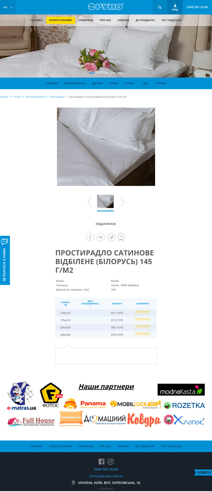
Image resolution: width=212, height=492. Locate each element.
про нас (105, 20)
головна (36, 20)
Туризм (160, 83)
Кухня (113, 83)
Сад (144, 83)
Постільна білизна (35, 96)
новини (123, 20)
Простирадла (57, 96)
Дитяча (97, 83)
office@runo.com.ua (106, 476)
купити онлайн (61, 20)
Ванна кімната (75, 83)
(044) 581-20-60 (197, 7)
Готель (129, 83)
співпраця (86, 20)
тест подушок (171, 20)
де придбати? (145, 20)
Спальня (52, 83)
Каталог (4, 96)
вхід (175, 9)
